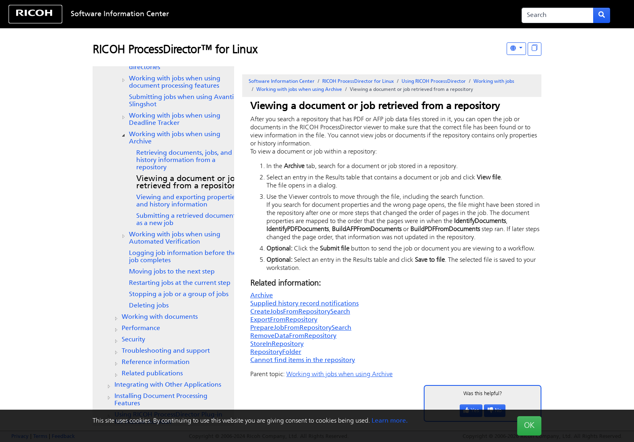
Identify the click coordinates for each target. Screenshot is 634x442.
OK (529, 426)
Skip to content (289, 14)
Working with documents (160, 317)
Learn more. (390, 421)
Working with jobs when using (174, 119)
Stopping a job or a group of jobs (178, 294)
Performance (141, 328)
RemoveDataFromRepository (293, 336)
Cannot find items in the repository (302, 360)
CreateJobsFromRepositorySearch (300, 312)
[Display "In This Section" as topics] (534, 49)
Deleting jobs (149, 306)
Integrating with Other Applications (167, 385)
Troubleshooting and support (166, 351)
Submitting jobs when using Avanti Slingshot (181, 101)
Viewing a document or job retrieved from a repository (188, 182)
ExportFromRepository (283, 320)
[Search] (558, 15)
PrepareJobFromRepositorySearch (300, 328)
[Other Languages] (516, 48)
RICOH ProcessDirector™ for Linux (175, 50)
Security (133, 340)
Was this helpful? (482, 393)
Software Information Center (120, 14)
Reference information (156, 362)
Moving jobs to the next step (172, 272)
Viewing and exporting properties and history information (187, 201)
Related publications (152, 373)
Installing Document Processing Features (160, 400)
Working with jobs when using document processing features (174, 82)
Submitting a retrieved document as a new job (186, 220)
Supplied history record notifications (304, 304)
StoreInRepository (277, 344)
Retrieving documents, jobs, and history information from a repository (184, 160)
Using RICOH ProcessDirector (434, 81)
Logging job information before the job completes (183, 257)
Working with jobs (493, 81)
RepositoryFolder (275, 352)
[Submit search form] (601, 15)
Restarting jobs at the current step (179, 283)
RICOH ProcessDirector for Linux (358, 81)
